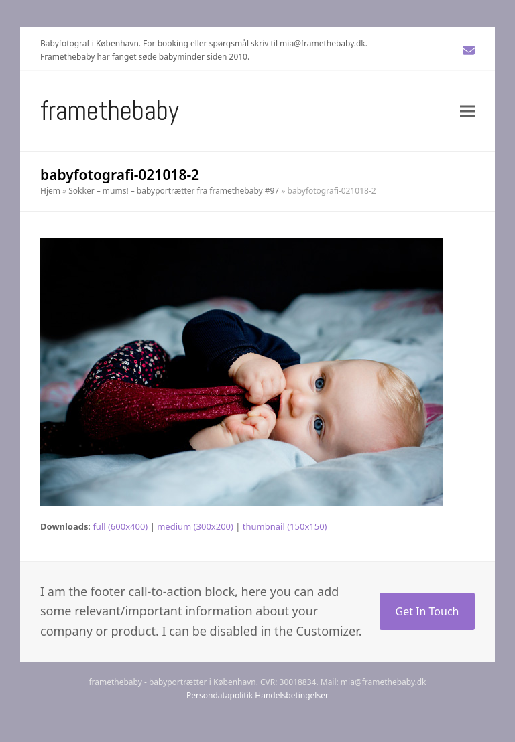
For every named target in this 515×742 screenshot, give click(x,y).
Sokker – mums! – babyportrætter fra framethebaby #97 (173, 190)
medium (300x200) (195, 526)
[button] (467, 111)
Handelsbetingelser (292, 695)
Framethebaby (109, 111)
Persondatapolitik (219, 695)
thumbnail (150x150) (285, 526)
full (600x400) (120, 526)
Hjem (50, 190)
